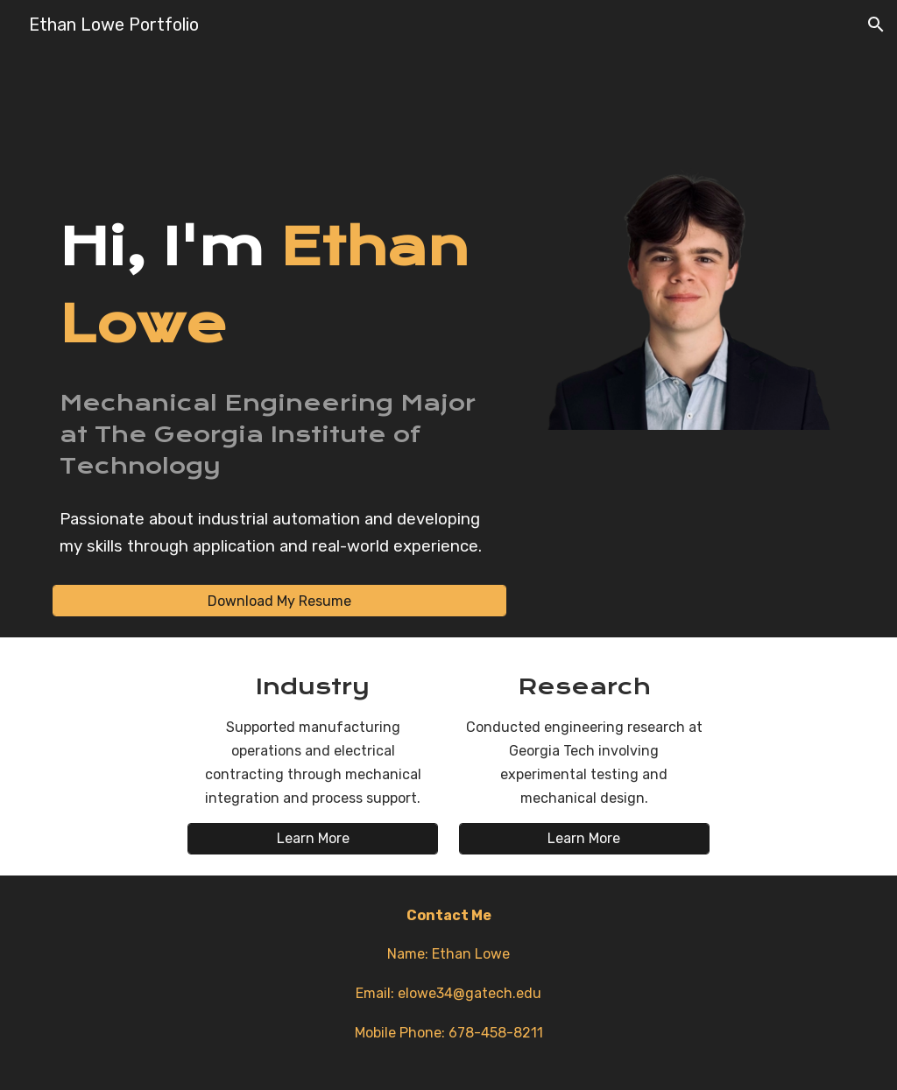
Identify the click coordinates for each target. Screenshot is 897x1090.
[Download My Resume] (279, 601)
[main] (279, 285)
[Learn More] (312, 838)
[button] (876, 25)
